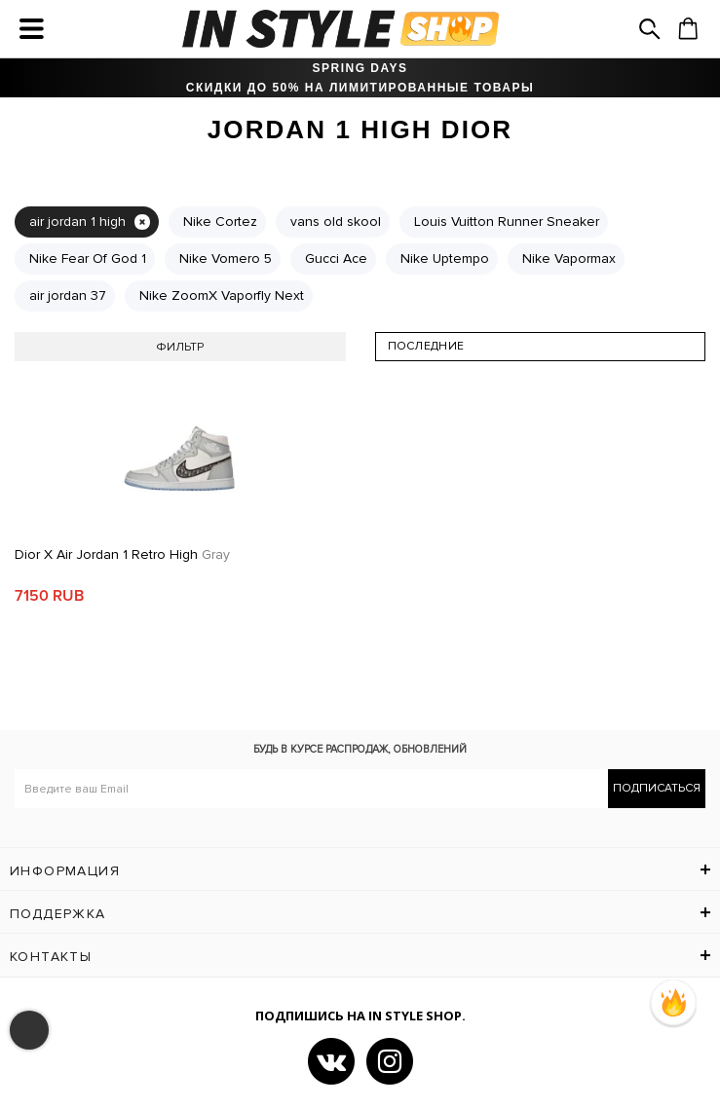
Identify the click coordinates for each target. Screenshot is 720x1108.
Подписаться (657, 788)
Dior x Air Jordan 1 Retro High (122, 554)
